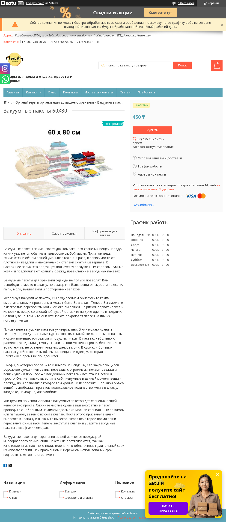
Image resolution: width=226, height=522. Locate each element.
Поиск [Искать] (182, 65)
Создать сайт (35, 3)
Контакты (70, 92)
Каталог (32, 92)
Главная (13, 92)
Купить (152, 130)
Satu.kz (133, 513)
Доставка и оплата (99, 92)
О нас (52, 92)
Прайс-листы (147, 92)
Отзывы (127, 497)
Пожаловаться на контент (135, 517)
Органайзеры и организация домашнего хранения (54, 102)
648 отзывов (186, 3)
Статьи (125, 92)
